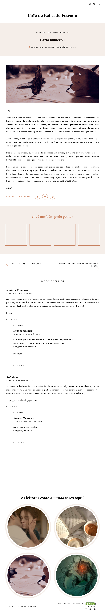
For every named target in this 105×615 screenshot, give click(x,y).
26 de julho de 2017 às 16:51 (19, 381)
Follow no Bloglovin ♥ (70, 604)
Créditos (91, 607)
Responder (11, 319)
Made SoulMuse (27, 607)
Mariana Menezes (17, 290)
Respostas (18, 325)
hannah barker (46, 47)
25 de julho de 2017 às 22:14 (20, 293)
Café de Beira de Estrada (52, 15)
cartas (34, 47)
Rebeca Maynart (23, 330)
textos (73, 47)
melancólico (62, 47)
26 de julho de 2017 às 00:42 (27, 334)
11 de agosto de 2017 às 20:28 (27, 422)
